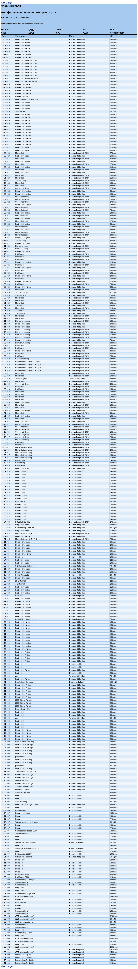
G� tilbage (7, 3)
